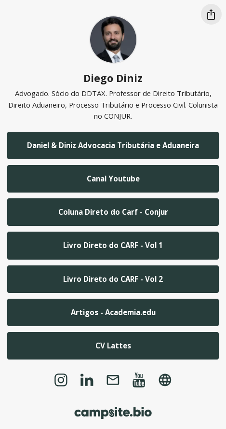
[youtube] (139, 379)
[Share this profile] (211, 14)
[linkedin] (86, 379)
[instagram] (60, 379)
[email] (112, 379)
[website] (165, 379)
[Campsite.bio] (113, 412)
